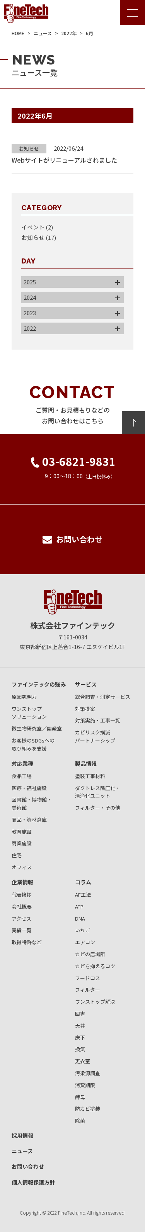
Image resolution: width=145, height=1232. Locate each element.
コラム (83, 882)
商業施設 (22, 843)
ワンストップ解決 (95, 1001)
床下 (80, 1037)
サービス (86, 684)
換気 (80, 1049)
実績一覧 (22, 930)
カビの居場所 (90, 954)
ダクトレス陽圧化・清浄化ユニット (97, 792)
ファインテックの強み (39, 684)
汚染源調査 (87, 1073)
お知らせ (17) (38, 237)
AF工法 (83, 894)
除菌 (80, 1120)
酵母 (80, 1097)
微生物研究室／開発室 (37, 728)
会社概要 (22, 906)
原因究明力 (24, 696)
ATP (79, 906)
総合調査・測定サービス (102, 696)
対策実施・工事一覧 (97, 720)
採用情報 (22, 1135)
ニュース (22, 1151)
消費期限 (85, 1085)
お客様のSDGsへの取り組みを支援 (33, 744)
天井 (80, 1025)
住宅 (17, 855)
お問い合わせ (28, 1166)
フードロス (87, 978)
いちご (82, 930)
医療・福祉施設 (29, 788)
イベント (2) (37, 227)
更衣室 (82, 1061)
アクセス (21, 918)
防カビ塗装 (87, 1108)
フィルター (87, 989)
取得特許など (27, 942)
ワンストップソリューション (29, 713)
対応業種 (22, 763)
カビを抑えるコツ (95, 966)
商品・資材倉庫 (29, 819)
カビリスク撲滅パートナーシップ (95, 736)
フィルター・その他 (97, 807)
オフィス (22, 867)
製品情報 (86, 763)
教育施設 (22, 831)
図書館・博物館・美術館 (32, 803)
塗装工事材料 (90, 776)
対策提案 (85, 708)
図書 (80, 1013)
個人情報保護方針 (33, 1182)
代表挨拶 (22, 894)
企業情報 (22, 882)
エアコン (85, 942)
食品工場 (22, 776)
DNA (80, 918)
